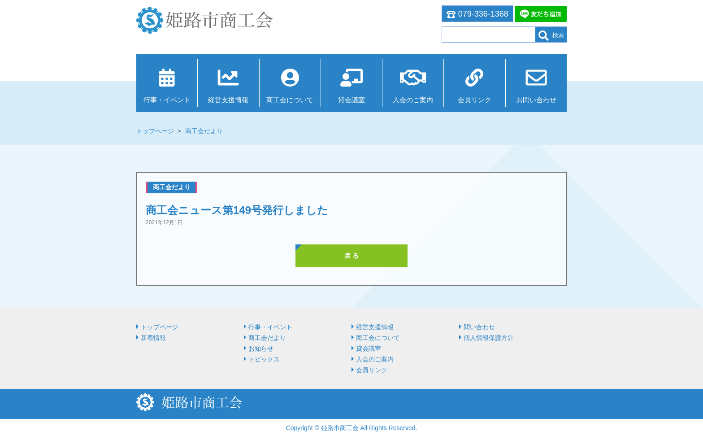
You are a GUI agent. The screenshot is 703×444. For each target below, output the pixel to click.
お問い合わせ (536, 100)
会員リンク (474, 100)
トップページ (155, 131)
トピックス (264, 359)
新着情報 (153, 337)
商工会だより (204, 131)
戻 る (351, 255)
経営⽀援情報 (228, 100)
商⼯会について (289, 100)
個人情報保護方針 (489, 337)
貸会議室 (351, 100)
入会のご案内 (413, 100)
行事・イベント (167, 100)
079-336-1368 (477, 13)
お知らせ (260, 348)
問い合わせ (479, 327)
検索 (551, 35)
